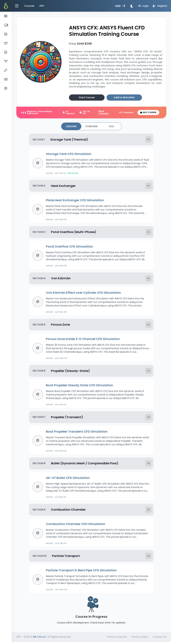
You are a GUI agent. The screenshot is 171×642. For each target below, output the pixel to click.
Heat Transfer (103, 112)
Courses (29, 6)
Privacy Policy (140, 636)
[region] (6, 325)
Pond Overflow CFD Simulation (69, 246)
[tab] (71, 126)
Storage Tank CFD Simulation (68, 154)
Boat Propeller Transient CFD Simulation (77, 431)
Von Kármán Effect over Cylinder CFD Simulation (83, 292)
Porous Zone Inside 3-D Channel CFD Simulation (83, 339)
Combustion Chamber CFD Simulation (75, 524)
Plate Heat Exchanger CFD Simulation (75, 200)
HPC (41, 6)
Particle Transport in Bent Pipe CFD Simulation (81, 570)
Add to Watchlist (124, 97)
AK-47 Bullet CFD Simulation (68, 478)
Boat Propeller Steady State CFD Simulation (79, 385)
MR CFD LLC (39, 636)
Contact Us (159, 636)
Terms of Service (117, 636)
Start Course (87, 97)
